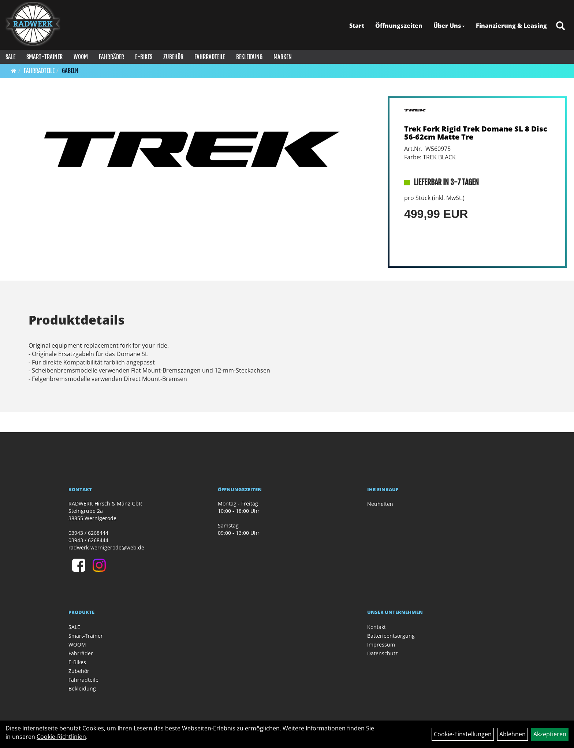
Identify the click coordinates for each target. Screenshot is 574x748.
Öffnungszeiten (398, 26)
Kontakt (376, 626)
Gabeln (70, 70)
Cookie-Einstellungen (463, 734)
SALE (10, 56)
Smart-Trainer (44, 56)
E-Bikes (143, 56)
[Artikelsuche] (560, 26)
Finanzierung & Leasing (511, 26)
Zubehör (173, 56)
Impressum (381, 644)
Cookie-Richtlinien (61, 737)
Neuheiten (380, 503)
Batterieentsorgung (391, 635)
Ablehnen (512, 734)
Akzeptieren (549, 734)
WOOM (81, 56)
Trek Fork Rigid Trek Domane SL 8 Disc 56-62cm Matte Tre (475, 133)
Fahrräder (111, 56)
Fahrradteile (209, 56)
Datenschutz (382, 653)
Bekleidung (249, 56)
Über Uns (449, 26)
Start (356, 26)
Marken (282, 56)
